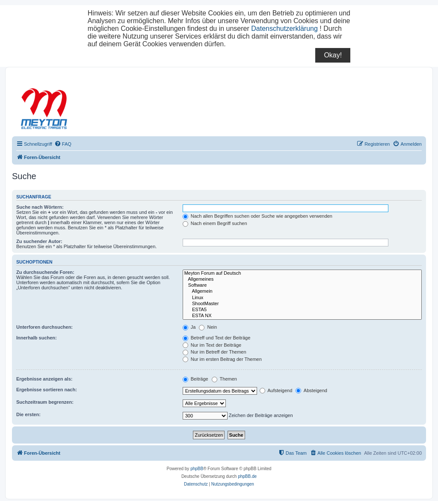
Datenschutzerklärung (284, 28)
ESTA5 (302, 310)
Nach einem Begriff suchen (215, 223)
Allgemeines (302, 279)
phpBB (196, 468)
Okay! (333, 55)
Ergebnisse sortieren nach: (46, 389)
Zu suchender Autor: (39, 241)
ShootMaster (302, 304)
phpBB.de (247, 476)
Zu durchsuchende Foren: (45, 272)
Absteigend (311, 390)
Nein (208, 327)
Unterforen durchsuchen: (44, 327)
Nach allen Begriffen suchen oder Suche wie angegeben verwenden (257, 216)
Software (302, 285)
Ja (189, 327)
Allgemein (302, 291)
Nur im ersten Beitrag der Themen (222, 359)
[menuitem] (62, 144)
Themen (224, 378)
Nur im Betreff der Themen (214, 351)
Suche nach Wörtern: (40, 207)
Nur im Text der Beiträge (212, 345)
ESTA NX (302, 316)
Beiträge (195, 378)
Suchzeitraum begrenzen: (45, 402)
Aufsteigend (276, 390)
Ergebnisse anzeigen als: (44, 378)
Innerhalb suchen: (36, 337)
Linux (302, 298)
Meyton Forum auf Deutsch (302, 273)
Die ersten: (28, 414)
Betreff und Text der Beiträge (217, 337)
